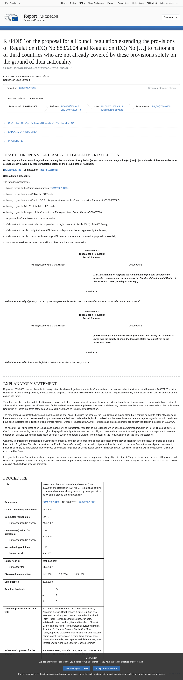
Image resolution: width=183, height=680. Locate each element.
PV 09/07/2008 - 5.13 (112, 106)
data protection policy (112, 677)
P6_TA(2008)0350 (161, 106)
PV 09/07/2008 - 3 (70, 106)
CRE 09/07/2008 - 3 (71, 109)
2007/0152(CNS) (49, 170)
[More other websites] (169, 3)
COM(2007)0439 (12, 170)
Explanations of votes (112, 109)
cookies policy (133, 677)
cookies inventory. (156, 677)
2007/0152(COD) (27, 88)
